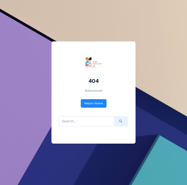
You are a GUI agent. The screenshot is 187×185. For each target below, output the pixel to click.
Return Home (93, 103)
